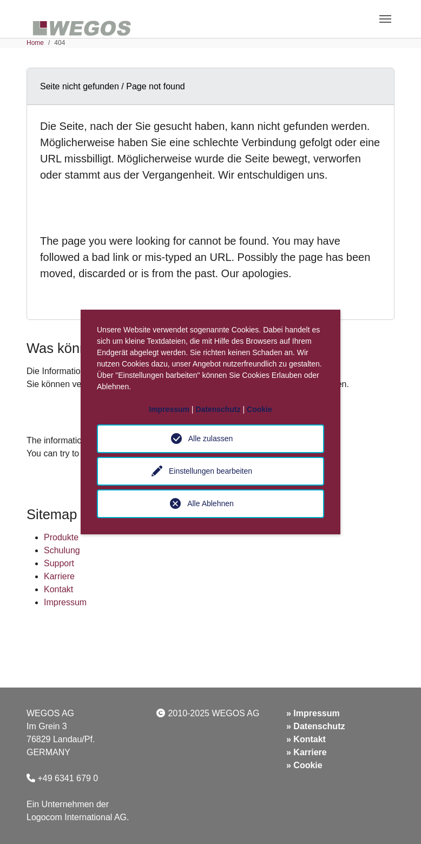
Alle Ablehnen (210, 503)
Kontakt (58, 589)
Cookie (307, 765)
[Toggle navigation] (385, 19)
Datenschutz (319, 726)
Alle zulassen (210, 438)
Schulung (62, 550)
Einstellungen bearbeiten (210, 471)
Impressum (65, 602)
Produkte (61, 537)
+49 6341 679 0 (67, 778)
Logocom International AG (77, 817)
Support (59, 563)
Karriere (59, 576)
